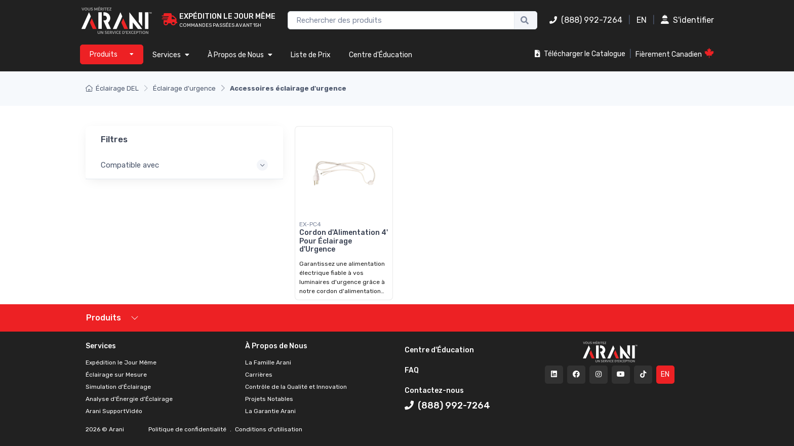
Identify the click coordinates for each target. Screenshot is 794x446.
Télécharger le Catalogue (580, 54)
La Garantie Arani (270, 411)
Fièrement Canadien (675, 53)
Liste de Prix (311, 55)
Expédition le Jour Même (121, 362)
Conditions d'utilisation (267, 429)
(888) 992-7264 (585, 20)
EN (642, 20)
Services (170, 55)
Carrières (258, 374)
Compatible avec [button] (130, 165)
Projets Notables (269, 398)
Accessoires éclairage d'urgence (288, 88)
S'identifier (687, 20)
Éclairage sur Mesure (116, 374)
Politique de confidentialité (188, 429)
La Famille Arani (268, 362)
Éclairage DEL (112, 88)
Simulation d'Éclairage (118, 386)
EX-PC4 (310, 224)
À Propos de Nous (240, 55)
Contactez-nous (434, 390)
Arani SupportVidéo (114, 411)
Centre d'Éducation (380, 55)
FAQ (412, 370)
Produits (103, 317)
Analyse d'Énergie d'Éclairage (129, 398)
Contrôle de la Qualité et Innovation (296, 386)
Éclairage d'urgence (184, 88)
